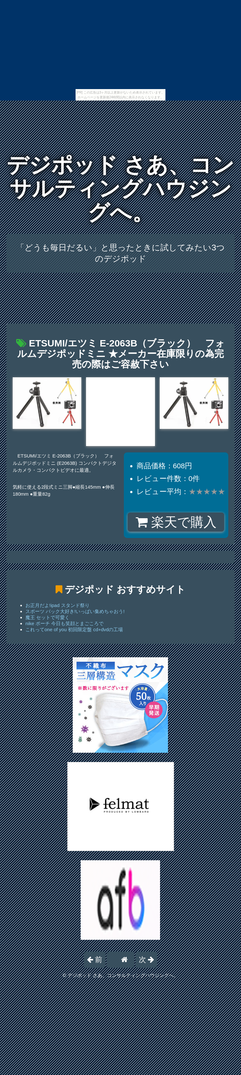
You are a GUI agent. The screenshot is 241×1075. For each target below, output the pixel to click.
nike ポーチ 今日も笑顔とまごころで (64, 623)
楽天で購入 (176, 522)
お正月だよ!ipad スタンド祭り (57, 605)
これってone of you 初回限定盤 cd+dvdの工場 (74, 629)
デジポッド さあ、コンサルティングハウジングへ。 (120, 188)
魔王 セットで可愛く (47, 617)
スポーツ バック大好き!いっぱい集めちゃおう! (75, 611)
